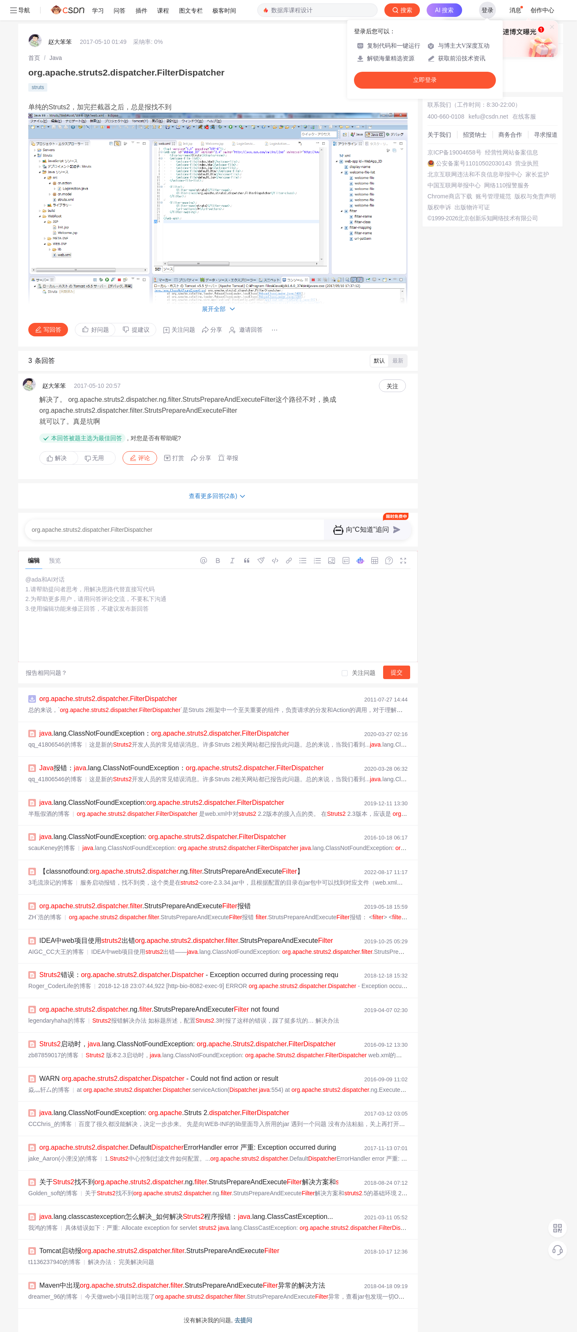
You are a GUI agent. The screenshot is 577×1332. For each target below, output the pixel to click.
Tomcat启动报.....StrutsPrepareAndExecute (159, 1250)
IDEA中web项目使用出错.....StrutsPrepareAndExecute (186, 940)
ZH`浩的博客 (45, 917)
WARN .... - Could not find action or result (158, 1078)
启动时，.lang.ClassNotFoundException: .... (187, 1044)
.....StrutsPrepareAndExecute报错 (145, 906)
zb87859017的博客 (53, 1055)
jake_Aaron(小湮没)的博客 (63, 1158)
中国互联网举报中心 (454, 185)
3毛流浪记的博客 (50, 882)
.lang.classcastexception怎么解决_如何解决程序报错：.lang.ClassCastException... (186, 1216)
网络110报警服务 (506, 185)
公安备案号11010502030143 (474, 163)
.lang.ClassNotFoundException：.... (164, 733)
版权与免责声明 (535, 196)
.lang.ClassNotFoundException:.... (161, 802)
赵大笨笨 (60, 41)
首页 (34, 57)
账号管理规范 (493, 196)
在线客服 (524, 116)
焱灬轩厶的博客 (49, 1089)
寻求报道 (546, 134)
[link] (34, 57)
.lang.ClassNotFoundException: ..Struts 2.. (164, 1112)
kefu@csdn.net (488, 116)
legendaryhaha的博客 (56, 1020)
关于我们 (439, 134)
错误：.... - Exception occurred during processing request (193, 974)
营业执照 (527, 163)
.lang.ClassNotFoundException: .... (162, 836)
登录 (487, 10)
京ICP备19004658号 (454, 152)
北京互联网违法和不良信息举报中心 (474, 174)
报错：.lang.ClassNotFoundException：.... (181, 768)
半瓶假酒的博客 (49, 813)
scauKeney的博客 (51, 848)
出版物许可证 (472, 207)
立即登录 (425, 80)
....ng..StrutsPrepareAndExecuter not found (159, 1009)
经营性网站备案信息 (511, 152)
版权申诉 (439, 207)
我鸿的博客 (43, 1227)
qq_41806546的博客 (55, 744)
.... (108, 698)
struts (38, 87)
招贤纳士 (475, 134)
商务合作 (510, 134)
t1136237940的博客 (54, 1262)
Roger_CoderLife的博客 (59, 986)
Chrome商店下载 (449, 196)
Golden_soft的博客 (53, 1193)
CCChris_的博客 (50, 1124)
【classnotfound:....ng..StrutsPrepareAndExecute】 (171, 871)
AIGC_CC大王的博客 (56, 951)
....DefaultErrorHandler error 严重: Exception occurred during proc (195, 1147)
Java (55, 57)
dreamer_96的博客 (53, 1296)
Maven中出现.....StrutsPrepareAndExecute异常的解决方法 (182, 1285)
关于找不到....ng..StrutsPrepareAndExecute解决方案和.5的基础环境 (217, 1182)
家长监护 (537, 174)
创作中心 (542, 10)
